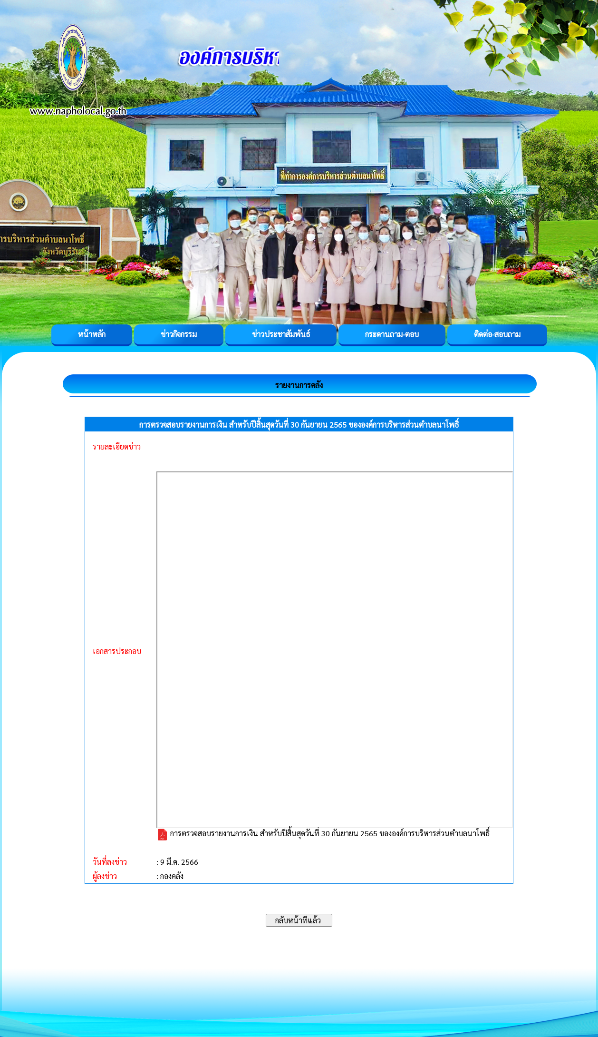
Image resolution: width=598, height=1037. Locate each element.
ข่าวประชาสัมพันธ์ (281, 334)
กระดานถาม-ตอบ (392, 334)
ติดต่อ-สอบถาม (497, 334)
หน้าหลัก (92, 334)
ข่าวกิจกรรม (179, 334)
